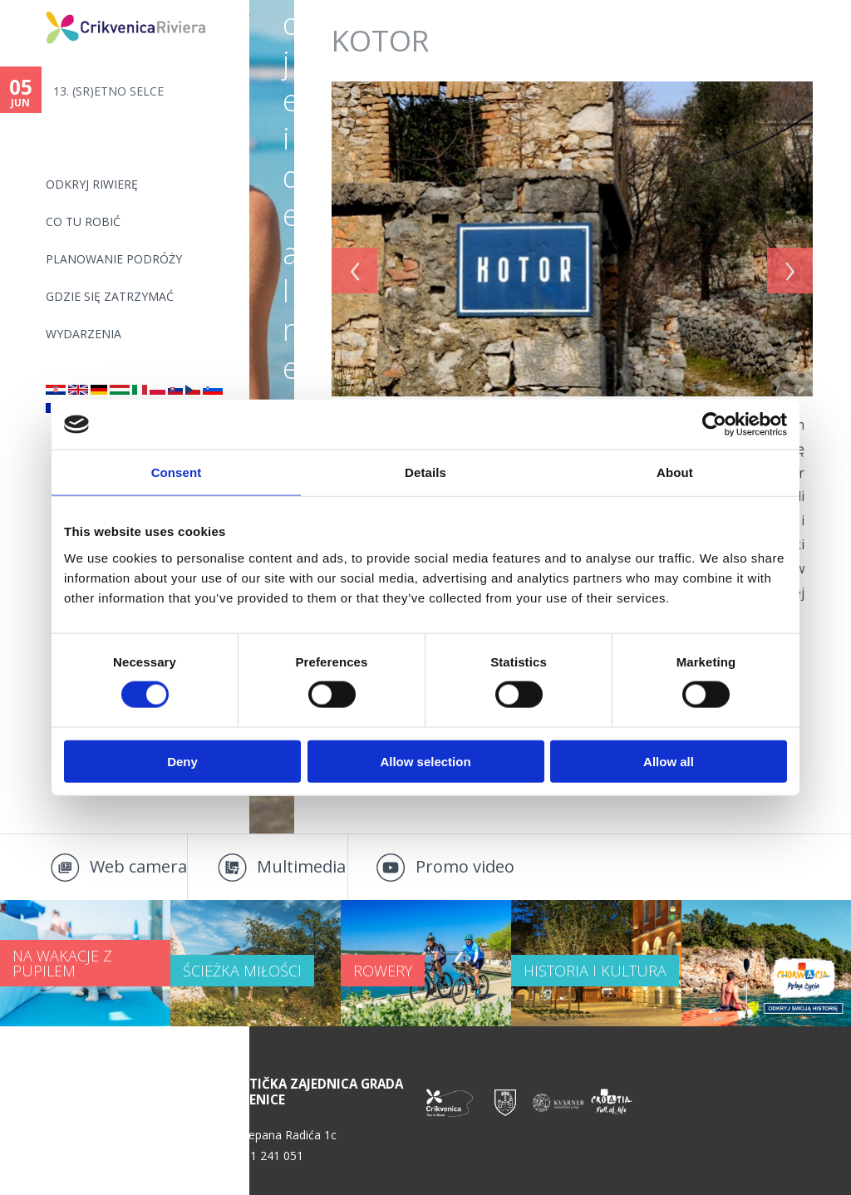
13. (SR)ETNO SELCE (108, 91)
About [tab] (675, 472)
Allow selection (425, 761)
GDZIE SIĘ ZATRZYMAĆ (110, 296)
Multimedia (301, 866)
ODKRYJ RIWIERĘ (92, 184)
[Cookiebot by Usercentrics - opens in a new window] (714, 424)
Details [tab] (425, 472)
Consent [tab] (176, 472)
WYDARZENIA (83, 334)
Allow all (668, 761)
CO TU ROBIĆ (83, 221)
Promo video (465, 866)
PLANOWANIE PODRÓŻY (114, 259)
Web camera (138, 866)
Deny (182, 761)
